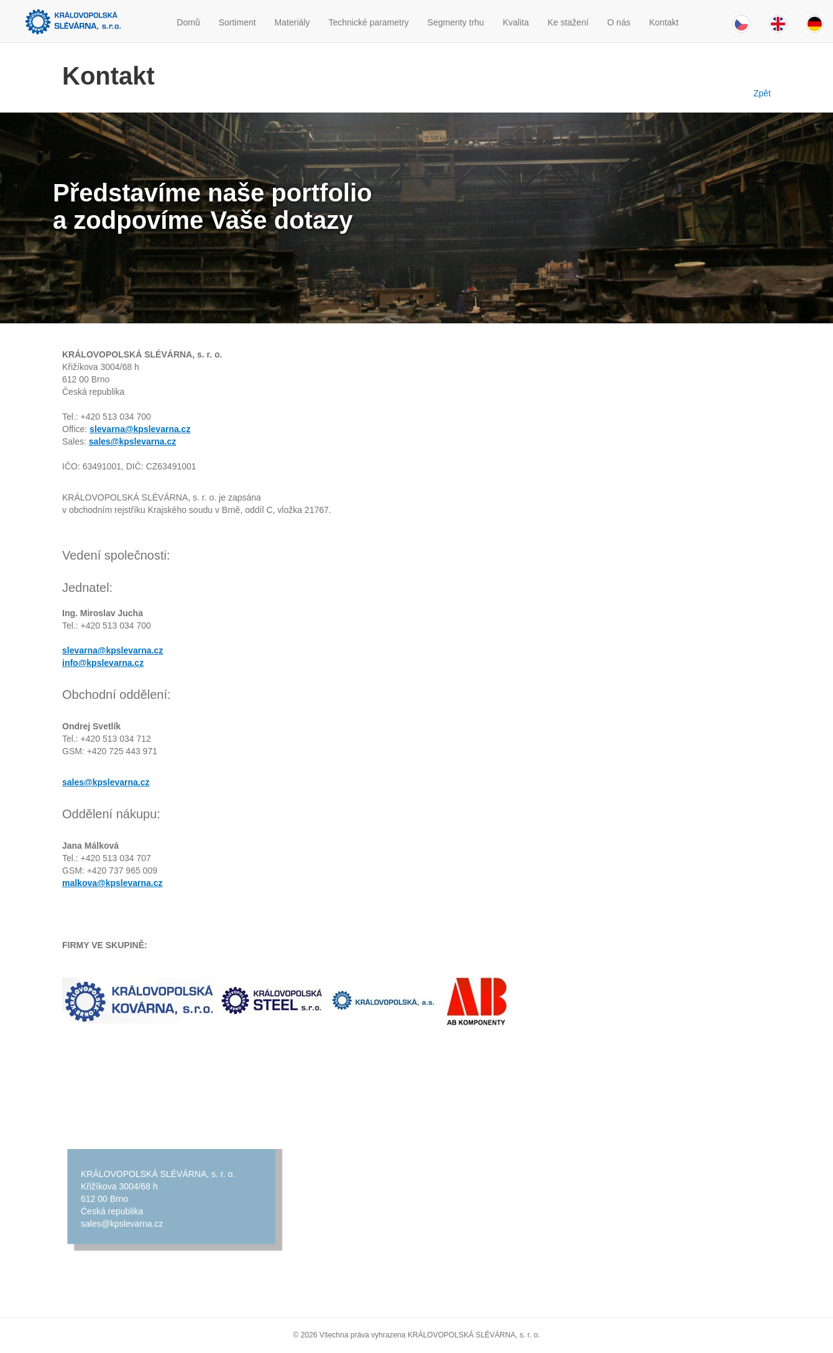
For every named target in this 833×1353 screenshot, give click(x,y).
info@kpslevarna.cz (103, 663)
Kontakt (663, 22)
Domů (188, 22)
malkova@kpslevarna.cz (112, 883)
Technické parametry (368, 22)
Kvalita (516, 22)
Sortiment (237, 22)
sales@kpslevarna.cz (133, 441)
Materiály (292, 22)
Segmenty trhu (456, 22)
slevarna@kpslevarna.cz (140, 429)
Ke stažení (568, 22)
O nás (618, 22)
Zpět (759, 93)
